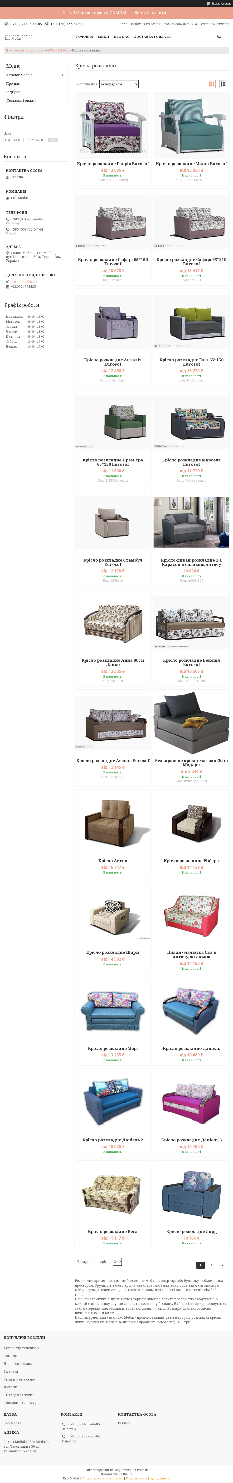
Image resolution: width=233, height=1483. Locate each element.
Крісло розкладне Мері (113, 1048)
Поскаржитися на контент (102, 1478)
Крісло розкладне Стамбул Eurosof (112, 562)
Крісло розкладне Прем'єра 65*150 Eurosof (113, 462)
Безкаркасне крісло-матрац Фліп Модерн (191, 762)
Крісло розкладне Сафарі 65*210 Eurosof (191, 261)
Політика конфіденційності (148, 1478)
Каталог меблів (19, 75)
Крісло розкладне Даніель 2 (113, 1140)
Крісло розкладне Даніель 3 (191, 1140)
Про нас (121, 36)
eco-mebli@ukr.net (26, 282)
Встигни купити (150, 12)
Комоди (10, 1355)
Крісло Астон (112, 861)
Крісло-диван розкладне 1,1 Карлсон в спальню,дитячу (191, 562)
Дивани (10, 1387)
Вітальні (11, 1371)
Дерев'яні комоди (19, 1363)
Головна (84, 36)
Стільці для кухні (19, 1395)
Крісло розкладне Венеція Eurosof (191, 662)
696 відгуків (221, 3)
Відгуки (13, 92)
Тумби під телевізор (21, 1348)
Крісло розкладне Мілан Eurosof (191, 164)
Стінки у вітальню (19, 1379)
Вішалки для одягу (20, 1402)
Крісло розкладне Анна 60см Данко (113, 662)
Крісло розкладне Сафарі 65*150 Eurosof (113, 261)
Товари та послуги (28, 50)
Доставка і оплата (152, 36)
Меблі (103, 36)
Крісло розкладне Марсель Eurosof (191, 462)
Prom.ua (143, 1470)
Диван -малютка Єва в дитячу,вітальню (191, 954)
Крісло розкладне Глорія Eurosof (113, 164)
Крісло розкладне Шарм (112, 952)
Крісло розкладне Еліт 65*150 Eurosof (191, 362)
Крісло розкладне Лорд (191, 1231)
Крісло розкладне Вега (113, 1231)
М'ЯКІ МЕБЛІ (57, 50)
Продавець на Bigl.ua (116, 1474)
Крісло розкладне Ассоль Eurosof (112, 760)
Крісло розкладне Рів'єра (191, 861)
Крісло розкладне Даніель (191, 1048)
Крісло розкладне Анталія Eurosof (112, 362)
